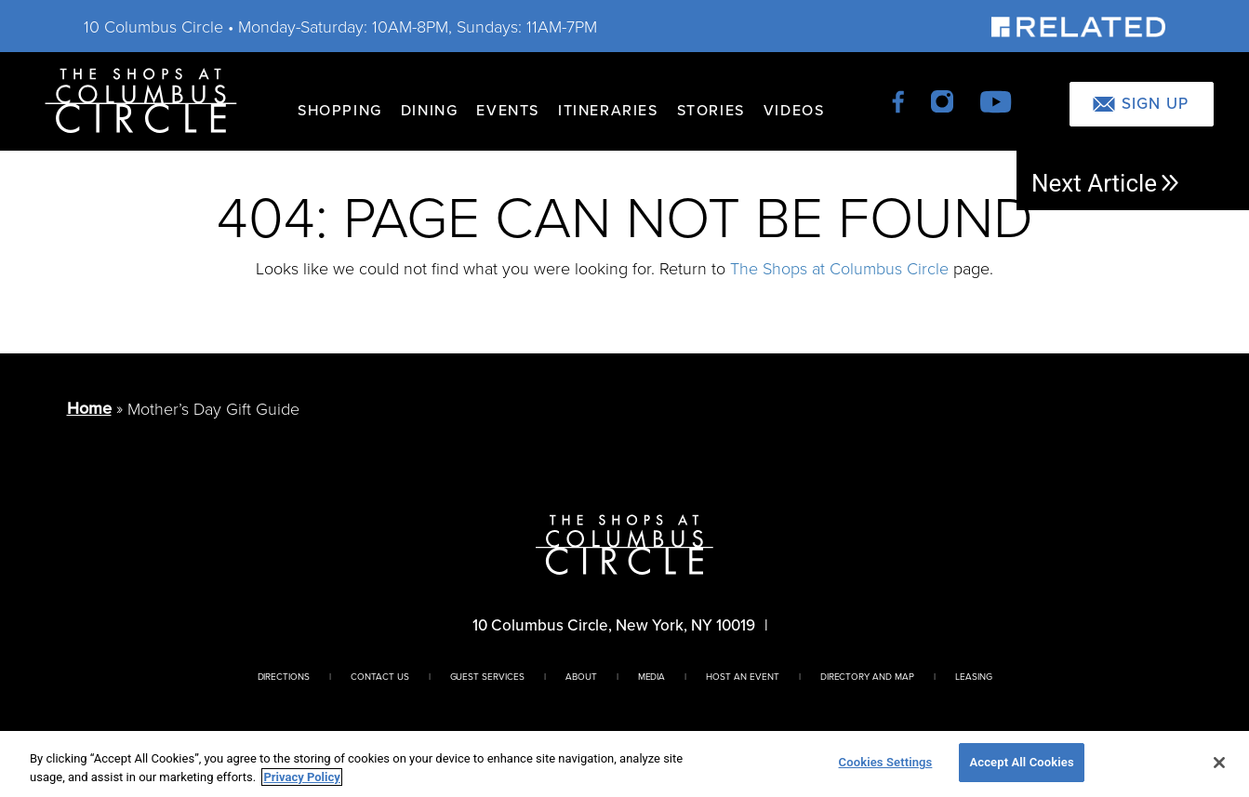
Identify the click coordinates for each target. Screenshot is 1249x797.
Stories (711, 110)
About (581, 676)
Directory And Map (867, 676)
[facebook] (900, 100)
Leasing (973, 676)
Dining (429, 110)
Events (507, 110)
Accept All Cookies (1021, 762)
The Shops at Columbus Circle (839, 268)
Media (652, 676)
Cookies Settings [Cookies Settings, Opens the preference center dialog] (886, 762)
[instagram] (943, 100)
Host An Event (742, 676)
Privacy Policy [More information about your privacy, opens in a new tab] (301, 777)
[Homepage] (141, 99)
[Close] (1219, 762)
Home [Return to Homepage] (89, 407)
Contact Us (380, 676)
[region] (624, 764)
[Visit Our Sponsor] (1078, 25)
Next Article (1106, 183)
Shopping (340, 110)
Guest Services (487, 676)
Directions (284, 676)
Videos (794, 110)
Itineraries (608, 110)
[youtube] (995, 100)
